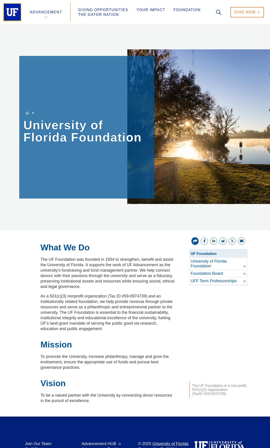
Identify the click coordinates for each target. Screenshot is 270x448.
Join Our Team (38, 443)
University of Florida (170, 443)
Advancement (46, 12)
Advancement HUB (99, 443)
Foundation (187, 10)
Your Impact (151, 10)
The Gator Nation (98, 15)
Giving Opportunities (103, 10)
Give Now (247, 12)
